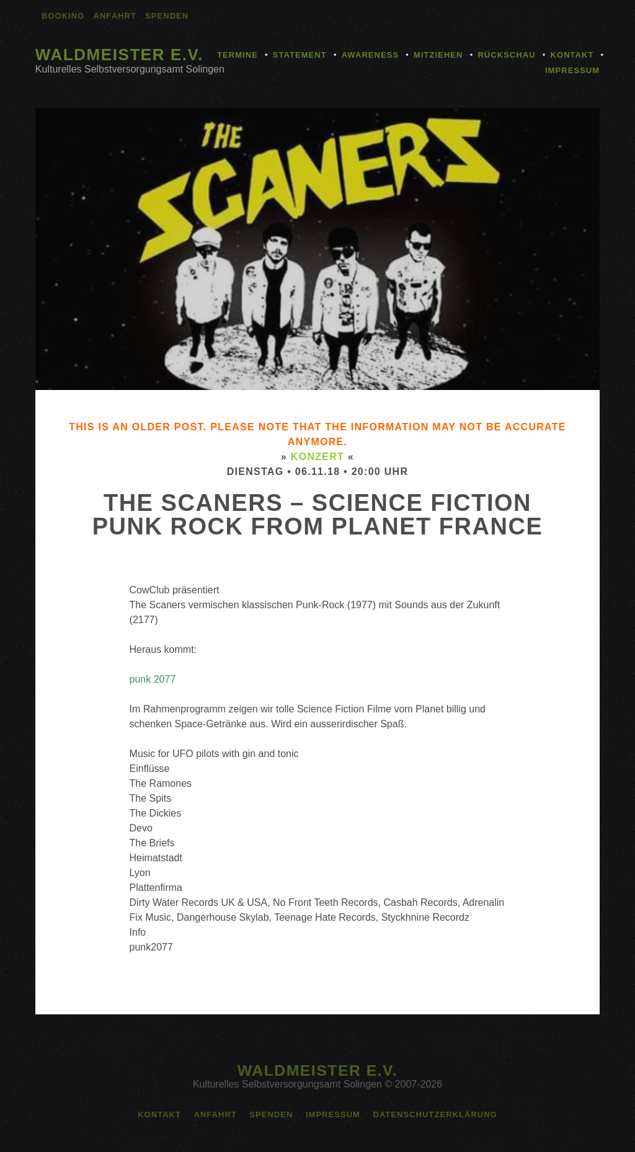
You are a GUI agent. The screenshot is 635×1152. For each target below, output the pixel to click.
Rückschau (506, 55)
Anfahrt (115, 15)
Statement (300, 55)
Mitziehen (438, 55)
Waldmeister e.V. (119, 54)
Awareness (370, 55)
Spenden (167, 15)
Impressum (572, 70)
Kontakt (572, 55)
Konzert (317, 456)
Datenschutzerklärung (435, 1114)
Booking (63, 15)
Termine (237, 55)
